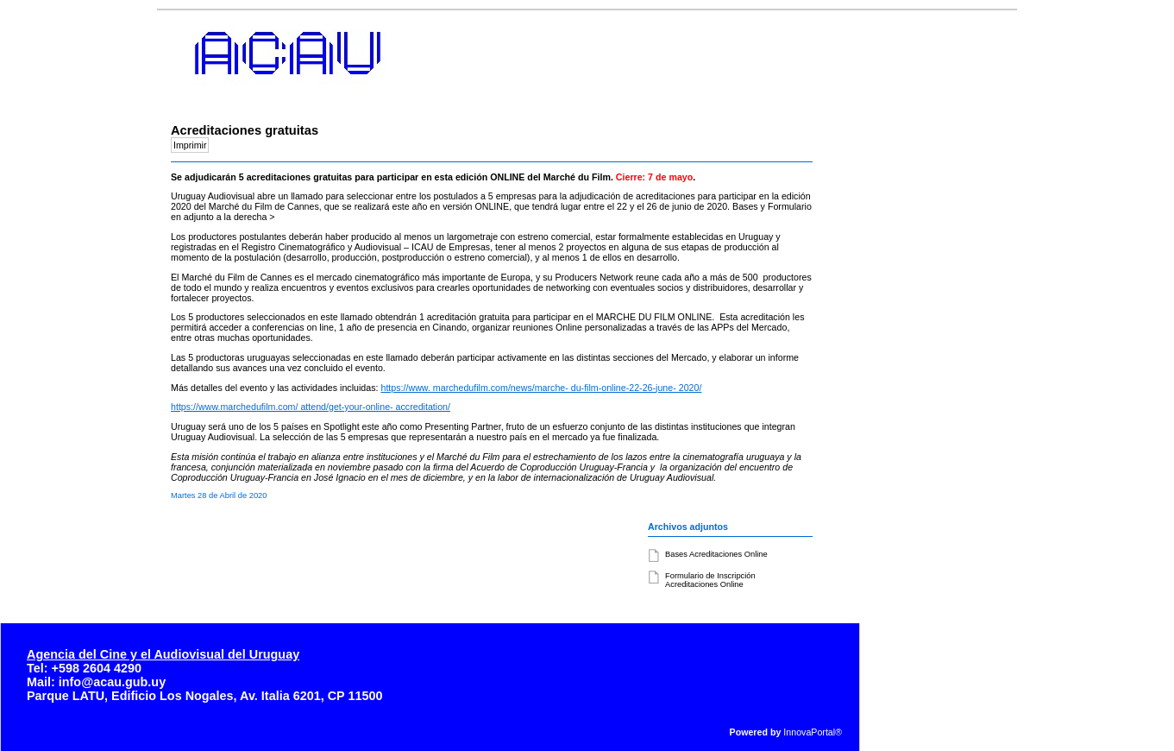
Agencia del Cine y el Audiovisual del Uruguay (163, 654)
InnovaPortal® (812, 732)
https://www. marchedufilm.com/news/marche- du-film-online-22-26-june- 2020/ (540, 387)
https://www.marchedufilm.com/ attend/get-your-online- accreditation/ (310, 406)
